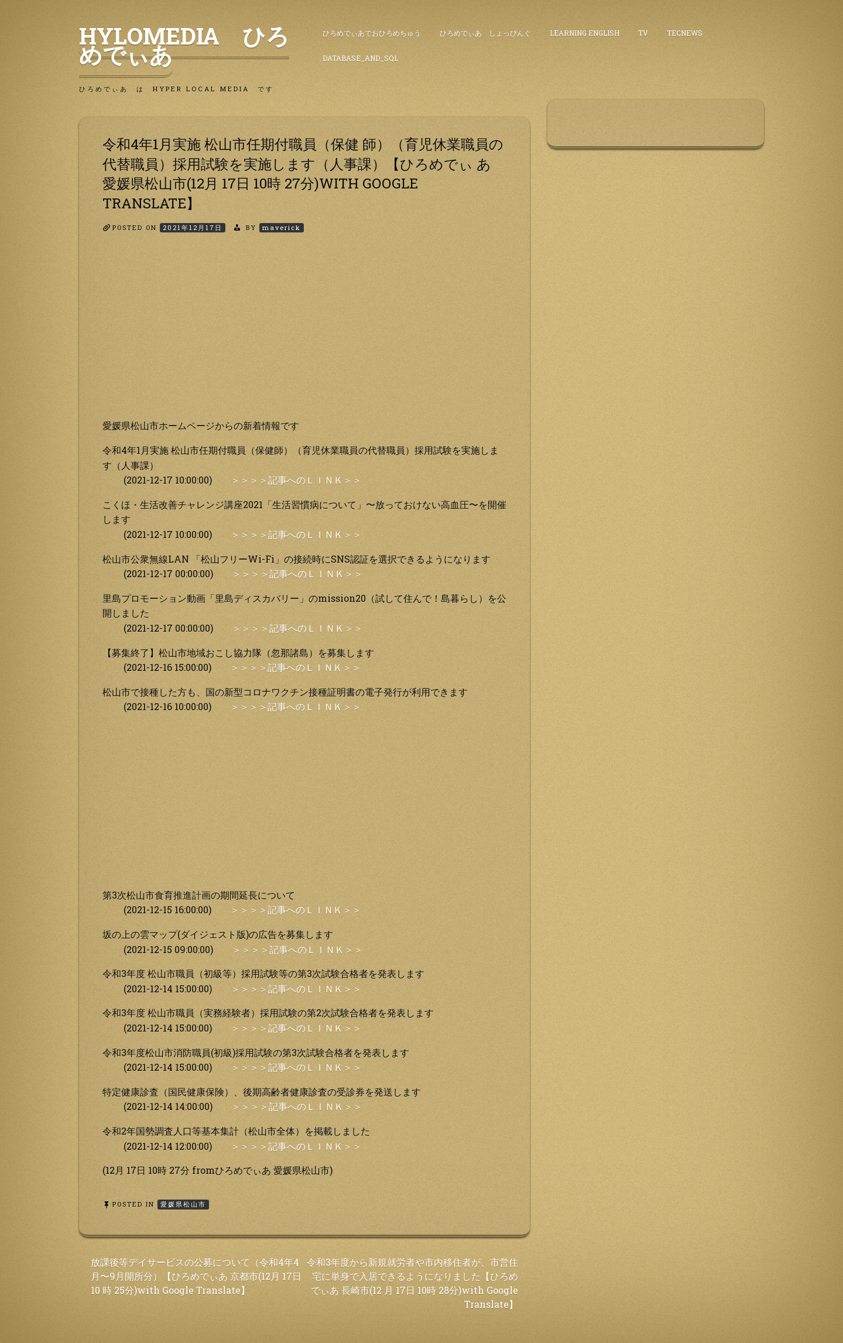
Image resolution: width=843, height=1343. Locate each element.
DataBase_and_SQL (360, 58)
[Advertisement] (304, 336)
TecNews (684, 32)
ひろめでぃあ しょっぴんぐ (485, 32)
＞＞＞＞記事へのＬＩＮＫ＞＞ (296, 480)
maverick (281, 227)
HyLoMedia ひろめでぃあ (184, 45)
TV (643, 32)
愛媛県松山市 (183, 1204)
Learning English (584, 32)
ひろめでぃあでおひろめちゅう (372, 32)
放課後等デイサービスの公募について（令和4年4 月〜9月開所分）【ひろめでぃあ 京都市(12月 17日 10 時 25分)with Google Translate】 (196, 1276)
